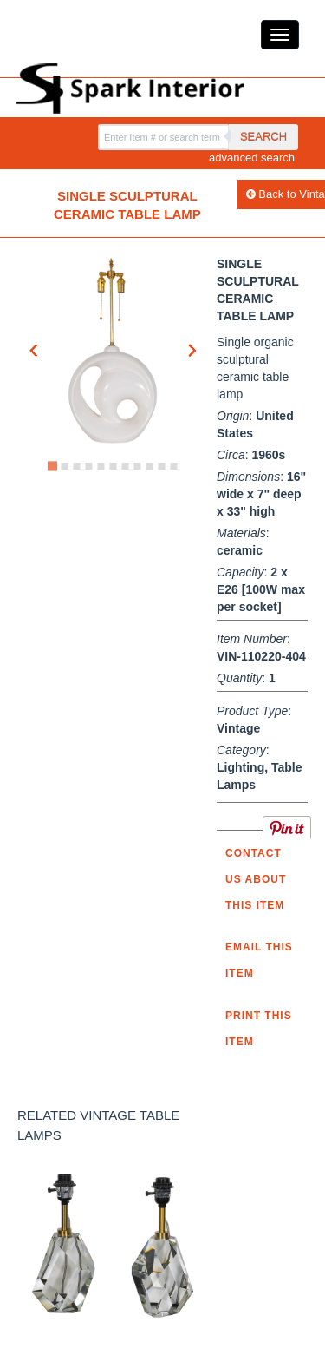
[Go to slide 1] (51, 465)
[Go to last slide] (34, 350)
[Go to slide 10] (161, 466)
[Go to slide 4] (88, 466)
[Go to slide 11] (173, 466)
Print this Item (258, 1029)
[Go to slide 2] (64, 466)
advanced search (252, 157)
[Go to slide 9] (149, 466)
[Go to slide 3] (76, 466)
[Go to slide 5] (100, 466)
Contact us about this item (255, 879)
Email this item (259, 960)
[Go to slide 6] (112, 466)
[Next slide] (191, 350)
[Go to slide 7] (124, 466)
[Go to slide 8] (136, 466)
